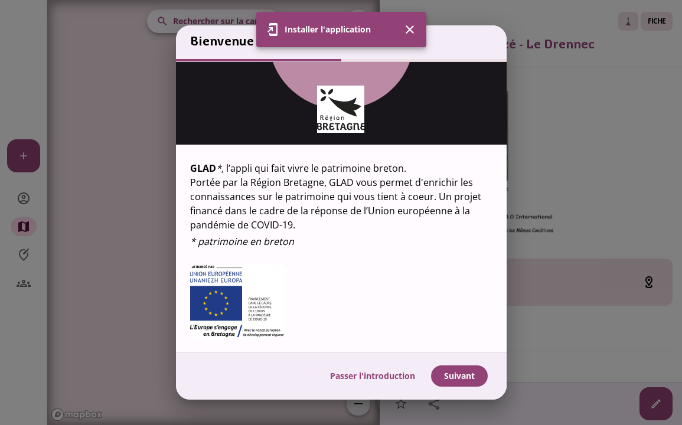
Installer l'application (328, 29)
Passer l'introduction (372, 375)
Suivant (459, 375)
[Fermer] (410, 29)
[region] (341, 207)
